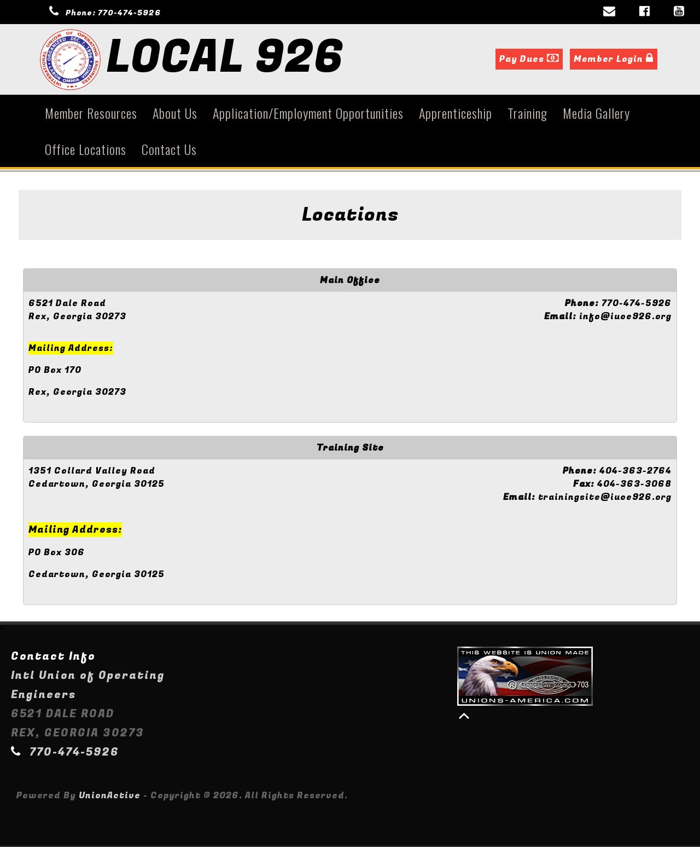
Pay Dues (529, 60)
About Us (175, 114)
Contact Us (169, 150)
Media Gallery (596, 114)
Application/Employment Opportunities (308, 114)
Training (527, 114)
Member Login (614, 60)
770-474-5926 (129, 13)
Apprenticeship (455, 114)
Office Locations (85, 150)
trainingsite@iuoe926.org (605, 498)
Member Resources (91, 114)
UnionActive (110, 796)
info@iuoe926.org (625, 317)
